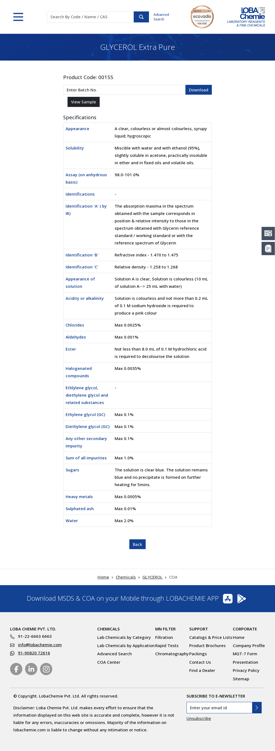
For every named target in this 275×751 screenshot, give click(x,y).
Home (103, 577)
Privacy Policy (246, 670)
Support (198, 629)
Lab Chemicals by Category (124, 637)
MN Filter (165, 629)
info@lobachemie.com (40, 644)
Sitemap (241, 678)
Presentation (245, 662)
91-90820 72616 (34, 653)
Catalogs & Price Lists (210, 637)
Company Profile (249, 645)
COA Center (108, 662)
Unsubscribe (199, 718)
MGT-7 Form (245, 653)
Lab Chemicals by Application (126, 645)
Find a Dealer (202, 670)
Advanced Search (161, 17)
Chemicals (126, 577)
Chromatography (172, 653)
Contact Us (200, 662)
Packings (198, 653)
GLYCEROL (152, 577)
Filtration (164, 637)
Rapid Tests (167, 645)
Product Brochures (207, 645)
